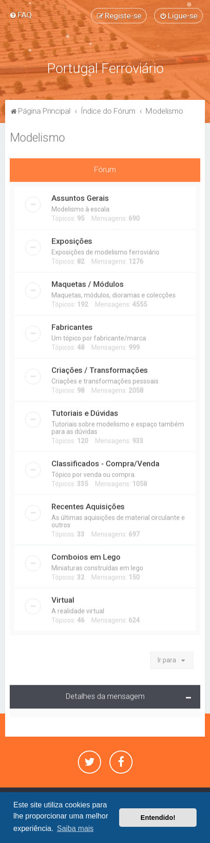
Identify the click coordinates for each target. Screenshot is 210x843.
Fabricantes (72, 325)
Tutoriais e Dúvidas (84, 411)
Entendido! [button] (157, 817)
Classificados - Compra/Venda (105, 462)
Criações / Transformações (99, 368)
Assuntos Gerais (80, 196)
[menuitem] (20, 15)
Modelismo (37, 136)
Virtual (62, 598)
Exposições (71, 239)
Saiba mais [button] (75, 828)
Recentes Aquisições (88, 505)
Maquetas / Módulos (87, 282)
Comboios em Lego (86, 555)
